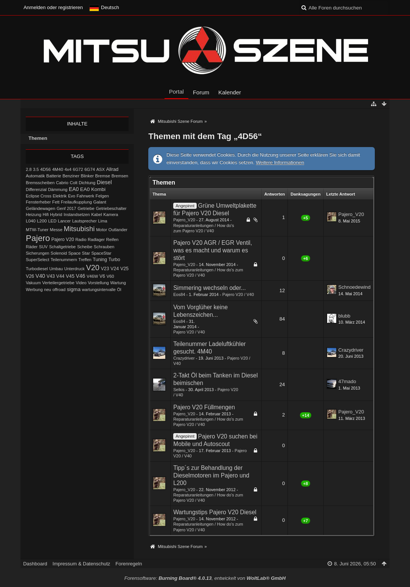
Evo (71, 196)
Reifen (112, 239)
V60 (110, 276)
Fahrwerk (85, 196)
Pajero (38, 238)
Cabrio (62, 182)
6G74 (89, 169)
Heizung (33, 214)
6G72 (78, 169)
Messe (56, 229)
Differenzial (36, 189)
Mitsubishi (79, 229)
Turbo (114, 259)
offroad (59, 289)
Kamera (110, 214)
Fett (55, 202)
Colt (73, 182)
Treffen (84, 259)
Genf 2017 (66, 208)
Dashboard (35, 564)
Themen (37, 138)
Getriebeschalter (111, 208)
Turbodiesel (37, 268)
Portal (176, 91)
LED (52, 221)
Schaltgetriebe (62, 246)
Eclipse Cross (38, 196)
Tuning (100, 259)
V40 (40, 276)
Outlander (118, 229)
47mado (347, 381)
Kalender (229, 92)
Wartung (118, 282)
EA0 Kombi (93, 189)
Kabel (96, 214)
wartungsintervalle (99, 289)
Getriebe (86, 208)
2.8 (28, 169)
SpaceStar (101, 253)
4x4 (67, 169)
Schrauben (104, 246)
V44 (60, 276)
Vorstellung (98, 282)
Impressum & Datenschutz (81, 564)
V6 (102, 276)
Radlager (96, 239)
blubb (345, 316)
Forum (201, 92)
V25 (124, 268)
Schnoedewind (355, 287)
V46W (92, 276)
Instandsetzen (77, 214)
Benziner (70, 176)
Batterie (53, 176)
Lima (102, 221)
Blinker (87, 176)
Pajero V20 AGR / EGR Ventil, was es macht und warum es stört (212, 250)
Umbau (56, 268)
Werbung (34, 289)
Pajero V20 (62, 239)
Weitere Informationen (280, 162)
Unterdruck (74, 268)
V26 (30, 276)
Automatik (35, 176)
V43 (51, 276)
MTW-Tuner (37, 229)
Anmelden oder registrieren (53, 7)
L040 (31, 221)
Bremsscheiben (40, 182)
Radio (80, 239)
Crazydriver (183, 358)
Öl (119, 289)
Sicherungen (37, 253)
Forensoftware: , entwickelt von (205, 578)
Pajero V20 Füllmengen (204, 407)
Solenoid (59, 253)
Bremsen (120, 176)
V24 (114, 268)
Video (81, 282)
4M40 (57, 169)
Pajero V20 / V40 (238, 294)
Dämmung (57, 189)
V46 (80, 276)
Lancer (64, 221)
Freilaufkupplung (76, 202)
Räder (31, 246)
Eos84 (179, 294)
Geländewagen (40, 208)
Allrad (112, 169)
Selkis (178, 389)
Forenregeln (128, 564)
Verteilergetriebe (58, 282)
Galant (99, 201)
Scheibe (84, 246)
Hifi (46, 214)
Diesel (104, 182)
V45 (70, 276)
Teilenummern (64, 259)
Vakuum (33, 282)
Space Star (79, 253)
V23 (105, 268)
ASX (100, 169)
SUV (43, 246)
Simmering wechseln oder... (209, 288)
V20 (92, 267)
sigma (74, 289)
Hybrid (56, 214)
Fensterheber (38, 202)
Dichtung (87, 182)
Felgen (102, 196)
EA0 (74, 189)
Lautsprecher (84, 221)
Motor (101, 229)
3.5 (36, 169)
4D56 (45, 169)
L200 (42, 220)
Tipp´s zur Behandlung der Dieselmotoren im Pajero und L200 (211, 475)
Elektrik (60, 196)
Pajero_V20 (184, 220)
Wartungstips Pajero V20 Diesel (214, 512)
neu (47, 289)
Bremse (102, 176)
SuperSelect (37, 259)
